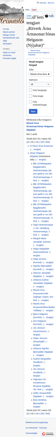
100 (37, 142)
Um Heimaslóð (31, 428)
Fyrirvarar (43, 428)
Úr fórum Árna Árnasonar (41, 146)
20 (28, 142)
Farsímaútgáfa (31, 433)
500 (47, 142)
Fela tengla (38, 96)
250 (42, 142)
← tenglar (35, 149)
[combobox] (40, 74)
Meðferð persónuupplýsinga (37, 422)
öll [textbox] (32, 84)
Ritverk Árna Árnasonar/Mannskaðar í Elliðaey (44, 307)
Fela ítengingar (40, 90)
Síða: (31, 69)
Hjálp (51, 16)
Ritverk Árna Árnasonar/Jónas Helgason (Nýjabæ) (38, 52)
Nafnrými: (33, 80)
